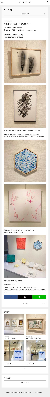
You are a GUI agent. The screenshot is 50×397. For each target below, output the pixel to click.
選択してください (25, 382)
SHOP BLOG (25, 2)
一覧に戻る (25, 303)
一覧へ (25, 368)
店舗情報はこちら (25, 14)
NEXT (43, 303)
